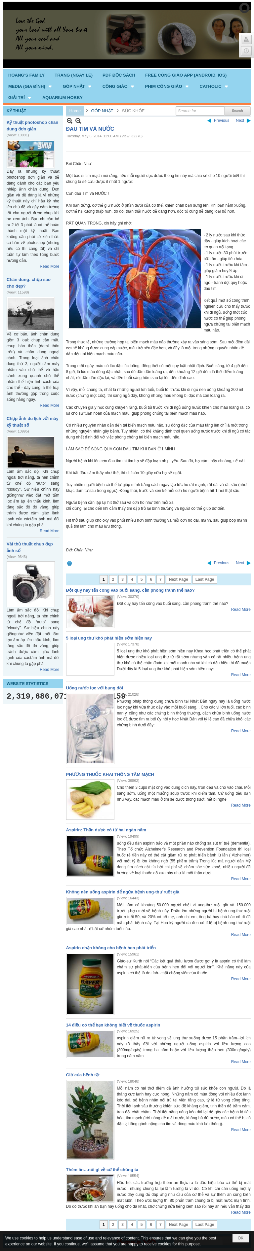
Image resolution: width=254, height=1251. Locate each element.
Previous (222, 120)
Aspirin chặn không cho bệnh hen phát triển (111, 947)
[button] (30, 86)
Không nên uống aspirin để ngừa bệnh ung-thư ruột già (123, 891)
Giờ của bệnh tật (83, 1074)
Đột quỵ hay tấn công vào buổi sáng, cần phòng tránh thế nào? (130, 590)
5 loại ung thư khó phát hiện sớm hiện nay (109, 638)
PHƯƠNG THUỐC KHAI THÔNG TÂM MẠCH (110, 774)
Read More (49, 266)
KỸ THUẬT (16, 111)
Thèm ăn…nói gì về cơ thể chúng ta (102, 1169)
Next (240, 120)
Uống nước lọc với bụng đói (94, 687)
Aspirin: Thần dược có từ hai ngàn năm (106, 829)
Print (69, 563)
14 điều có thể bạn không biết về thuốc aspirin (113, 1025)
